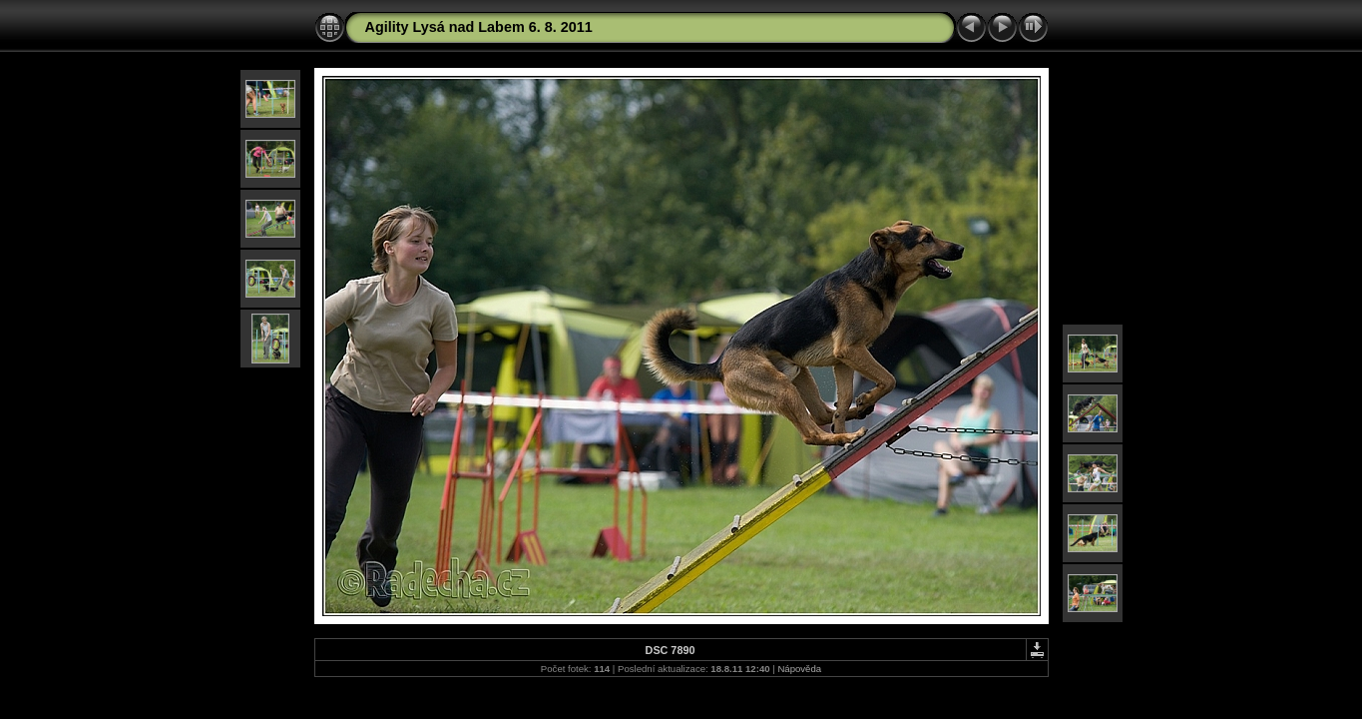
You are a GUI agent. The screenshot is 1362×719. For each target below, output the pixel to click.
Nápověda (799, 668)
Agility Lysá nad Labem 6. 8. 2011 (479, 27)
